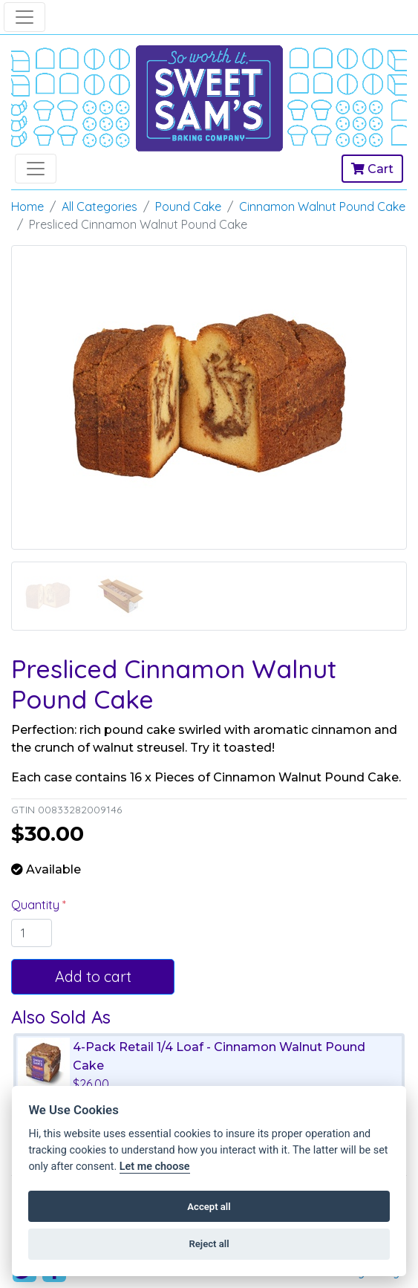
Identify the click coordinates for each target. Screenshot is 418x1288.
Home (27, 206)
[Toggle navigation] (24, 17)
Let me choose (155, 1166)
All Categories (99, 206)
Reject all (209, 1243)
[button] (41, 438)
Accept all (208, 1206)
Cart (372, 169)
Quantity (36, 904)
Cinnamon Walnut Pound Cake (322, 206)
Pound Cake (188, 206)
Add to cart (93, 976)
